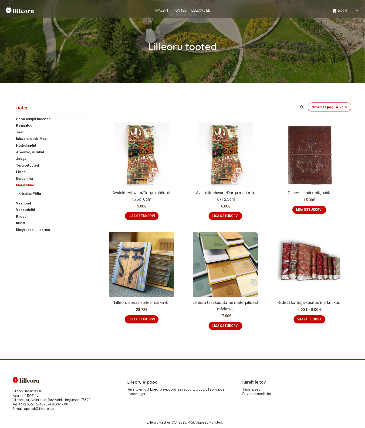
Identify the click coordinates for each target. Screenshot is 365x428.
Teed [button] (20, 132)
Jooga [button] (21, 159)
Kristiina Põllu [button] (29, 193)
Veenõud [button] (23, 203)
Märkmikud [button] (25, 185)
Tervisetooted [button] (27, 165)
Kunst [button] (20, 223)
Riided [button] (21, 216)
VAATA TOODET (309, 319)
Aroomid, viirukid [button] (30, 152)
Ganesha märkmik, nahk (309, 193)
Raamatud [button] (24, 125)
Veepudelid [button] (25, 210)
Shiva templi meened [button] (33, 119)
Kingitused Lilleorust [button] (33, 230)
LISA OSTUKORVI (141, 216)
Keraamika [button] (24, 179)
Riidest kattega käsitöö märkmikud (309, 302)
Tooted (21, 108)
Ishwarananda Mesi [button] (31, 139)
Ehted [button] (21, 172)
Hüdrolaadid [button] (26, 145)
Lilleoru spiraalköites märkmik (141, 302)
